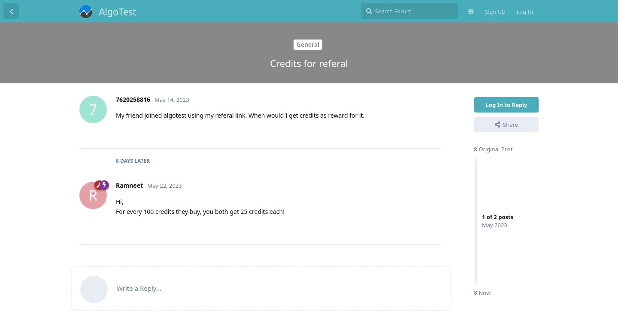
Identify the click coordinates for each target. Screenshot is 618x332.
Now (482, 293)
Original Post (493, 149)
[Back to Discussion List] (11, 11)
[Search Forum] (409, 11)
